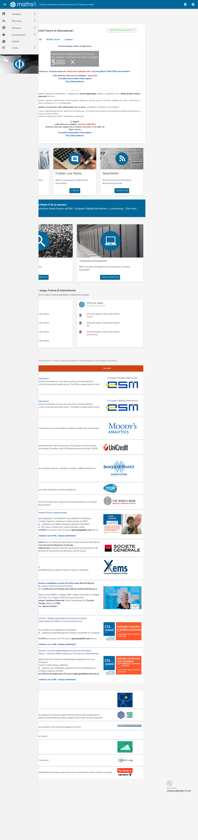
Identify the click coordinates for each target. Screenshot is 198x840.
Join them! (105, 388)
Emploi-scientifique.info (58, 769)
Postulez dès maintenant (59, 564)
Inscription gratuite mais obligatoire (65, 625)
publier (99, 191)
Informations (73, 631)
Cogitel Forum (66, 833)
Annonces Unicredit (56, 434)
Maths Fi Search (66, 266)
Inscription (136, 194)
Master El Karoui (56, 39)
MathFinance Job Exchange (60, 790)
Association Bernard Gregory (60, 754)
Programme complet (57, 631)
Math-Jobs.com (55, 778)
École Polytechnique (131, 97)
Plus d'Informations (99, 85)
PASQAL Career (93, 39)
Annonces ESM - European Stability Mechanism (69, 379)
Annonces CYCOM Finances (60, 477)
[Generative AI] (75, 39)
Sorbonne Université (113, 100)
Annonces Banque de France (60, 456)
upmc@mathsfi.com (57, 666)
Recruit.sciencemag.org (58, 814)
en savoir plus (63, 191)
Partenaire (69, 208)
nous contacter (127, 277)
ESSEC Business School (74, 100)
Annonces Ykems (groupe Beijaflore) (64, 576)
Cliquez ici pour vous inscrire (60, 628)
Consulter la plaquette (58, 537)
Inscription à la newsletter (135, 30)
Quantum (109, 39)
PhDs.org (52, 802)
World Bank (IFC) (55, 488)
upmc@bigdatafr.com (58, 535)
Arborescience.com (56, 742)
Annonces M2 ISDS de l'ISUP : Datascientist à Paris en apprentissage (77, 503)
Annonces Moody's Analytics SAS (62, 418)
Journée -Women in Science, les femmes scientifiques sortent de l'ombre (81, 593)
